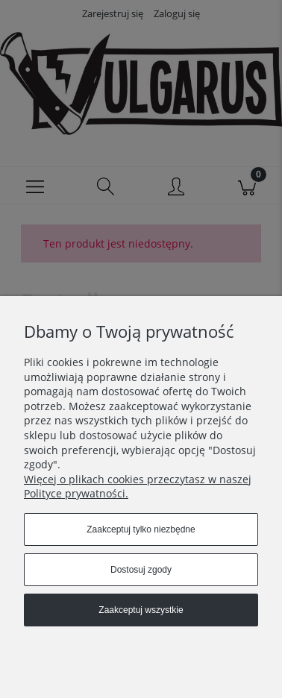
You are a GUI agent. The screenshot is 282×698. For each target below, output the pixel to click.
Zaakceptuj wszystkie (140, 610)
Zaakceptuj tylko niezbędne (141, 529)
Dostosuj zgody (141, 570)
